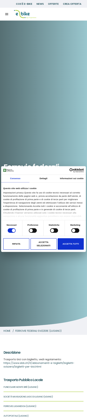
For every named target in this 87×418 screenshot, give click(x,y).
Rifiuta (16, 244)
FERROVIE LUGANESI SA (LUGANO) (19, 406)
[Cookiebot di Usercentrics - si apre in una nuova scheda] (71, 170)
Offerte (53, 4)
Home (6, 331)
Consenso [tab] (15, 178)
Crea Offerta (72, 4)
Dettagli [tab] (43, 178)
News (40, 4)
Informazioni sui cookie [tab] (72, 178)
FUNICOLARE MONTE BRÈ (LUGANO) (20, 387)
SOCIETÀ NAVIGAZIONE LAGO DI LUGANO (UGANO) (28, 396)
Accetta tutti (71, 244)
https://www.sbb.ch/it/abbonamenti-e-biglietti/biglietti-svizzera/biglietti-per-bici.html (38, 364)
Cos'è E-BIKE (24, 4)
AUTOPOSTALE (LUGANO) (16, 415)
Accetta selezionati (43, 244)
